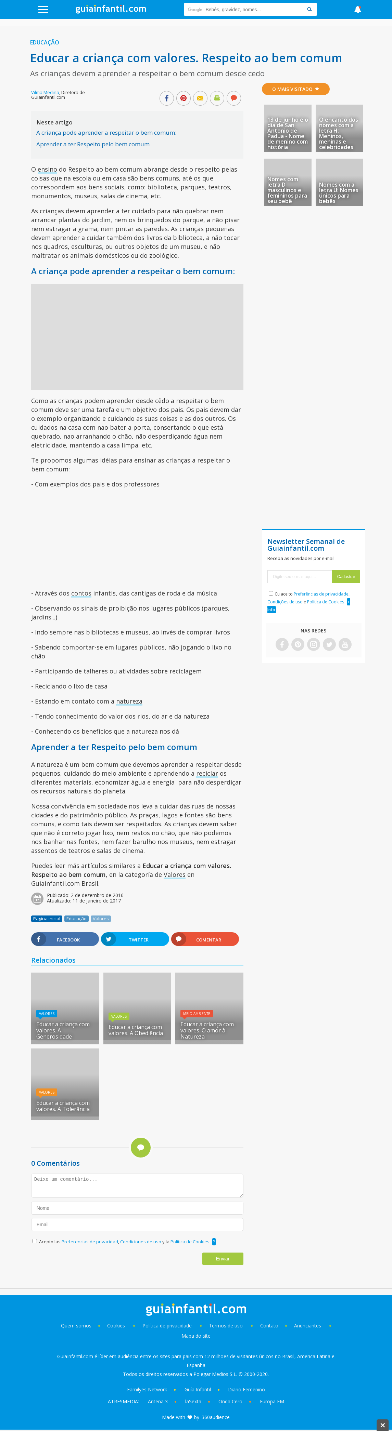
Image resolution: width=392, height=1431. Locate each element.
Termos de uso (226, 1325)
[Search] (309, 9)
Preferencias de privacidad (90, 1242)
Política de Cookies (190, 1242)
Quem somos (76, 1325)
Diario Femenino (246, 1389)
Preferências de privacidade (321, 594)
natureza (129, 701)
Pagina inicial (46, 918)
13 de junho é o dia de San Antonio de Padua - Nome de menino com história (287, 133)
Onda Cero (230, 1401)
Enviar (223, 1258)
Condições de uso (285, 602)
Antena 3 (158, 1401)
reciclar (207, 773)
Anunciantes (307, 1325)
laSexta (193, 1401)
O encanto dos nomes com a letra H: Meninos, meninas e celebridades (338, 133)
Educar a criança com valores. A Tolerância (63, 1106)
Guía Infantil (198, 1389)
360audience (216, 1417)
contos (81, 593)
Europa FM (272, 1401)
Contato (269, 1325)
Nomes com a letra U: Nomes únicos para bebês (338, 193)
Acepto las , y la (125, 1242)
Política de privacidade (167, 1325)
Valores (175, 874)
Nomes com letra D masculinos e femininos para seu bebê (287, 190)
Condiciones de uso (141, 1242)
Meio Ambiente (196, 1013)
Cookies (116, 1325)
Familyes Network (147, 1389)
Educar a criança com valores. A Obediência (136, 1030)
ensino (47, 169)
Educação (44, 42)
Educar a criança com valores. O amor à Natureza (207, 1030)
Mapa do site (196, 1336)
